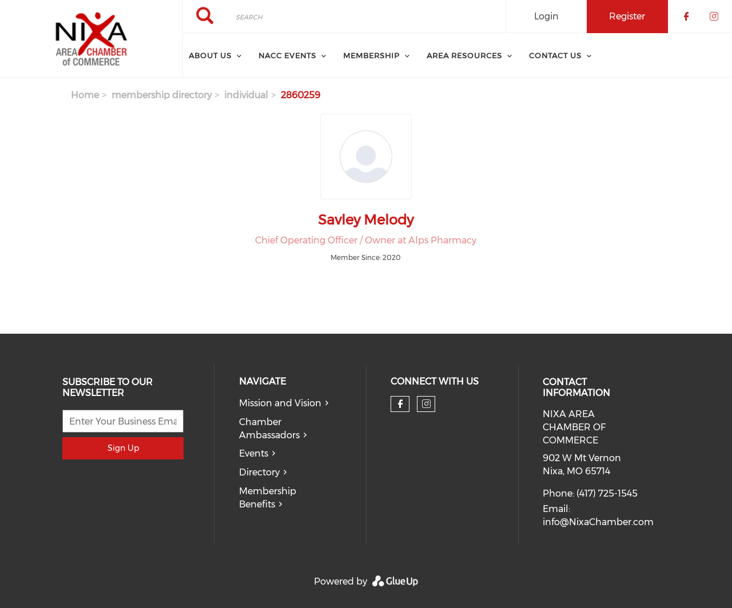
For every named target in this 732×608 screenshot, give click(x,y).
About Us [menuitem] (210, 55)
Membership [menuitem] (371, 55)
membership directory (162, 95)
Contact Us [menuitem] (555, 55)
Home (85, 95)
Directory (259, 472)
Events (253, 453)
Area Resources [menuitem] (464, 55)
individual (246, 95)
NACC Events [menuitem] (287, 55)
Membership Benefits (267, 498)
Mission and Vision (280, 403)
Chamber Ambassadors (269, 429)
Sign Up (123, 448)
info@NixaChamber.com (598, 522)
